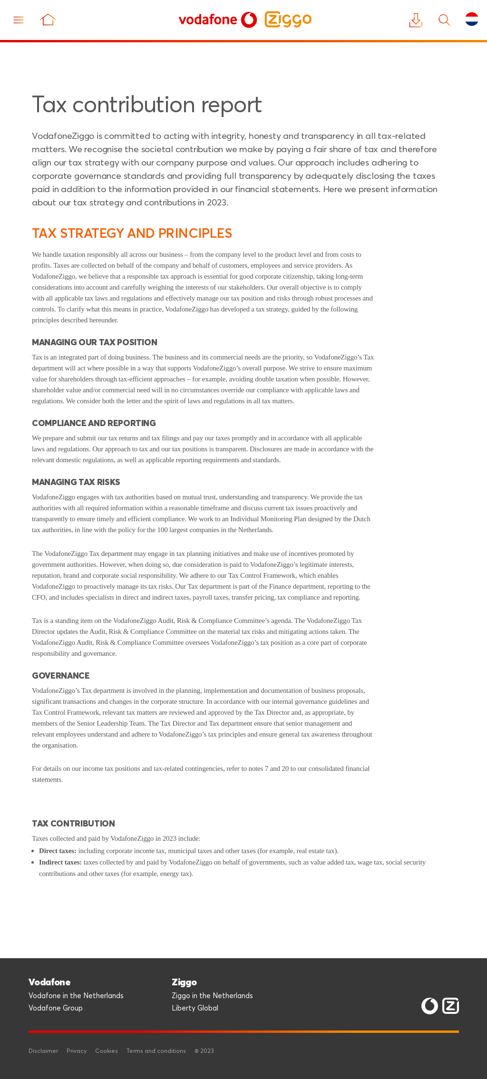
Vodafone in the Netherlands (76, 996)
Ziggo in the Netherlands (212, 996)
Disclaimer (43, 1051)
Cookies (106, 1051)
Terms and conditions (156, 1051)
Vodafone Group (56, 1008)
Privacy (77, 1051)
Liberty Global (195, 1008)
